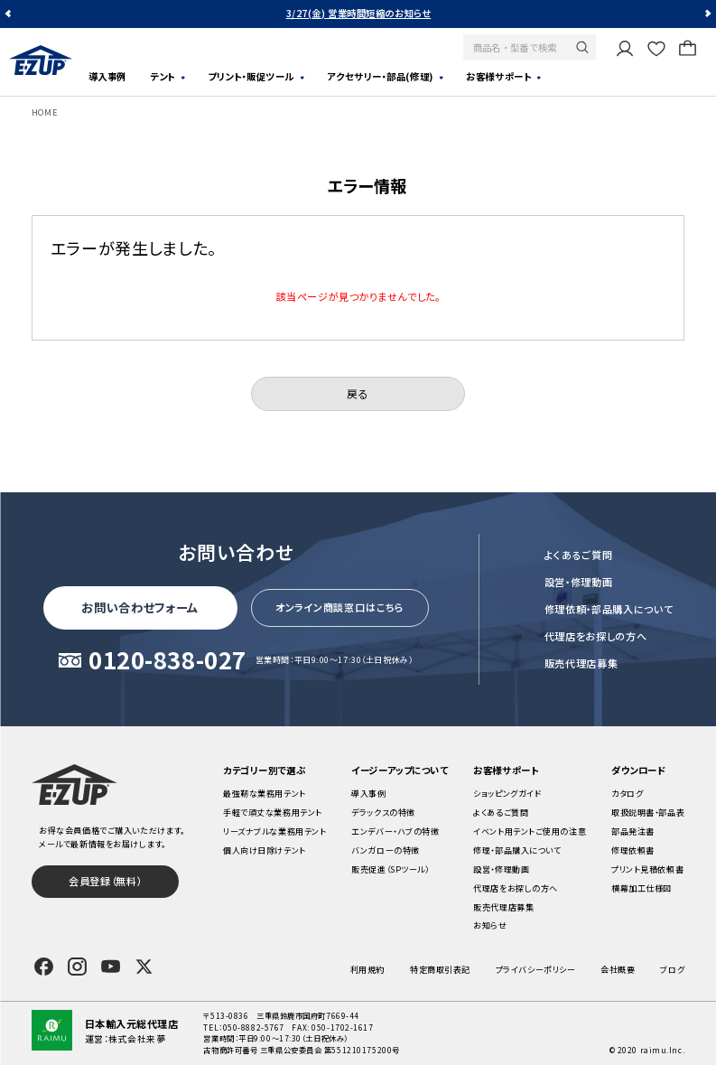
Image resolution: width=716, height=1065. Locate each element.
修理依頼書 (633, 850)
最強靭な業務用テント (264, 793)
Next (706, 14)
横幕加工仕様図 (641, 888)
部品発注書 (633, 831)
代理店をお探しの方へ (595, 636)
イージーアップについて (399, 770)
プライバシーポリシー (536, 969)
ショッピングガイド (507, 793)
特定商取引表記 (440, 969)
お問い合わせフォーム (140, 607)
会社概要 (617, 969)
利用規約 (367, 969)
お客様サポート (498, 76)
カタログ (627, 793)
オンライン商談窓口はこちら (339, 607)
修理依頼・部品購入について (609, 609)
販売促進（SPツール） (390, 869)
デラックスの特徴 (382, 812)
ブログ (672, 969)
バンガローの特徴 (385, 850)
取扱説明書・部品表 (647, 812)
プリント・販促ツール (251, 76)
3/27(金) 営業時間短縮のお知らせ (359, 13)
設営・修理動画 (578, 582)
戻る (357, 393)
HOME (45, 112)
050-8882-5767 (253, 1027)
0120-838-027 (167, 660)
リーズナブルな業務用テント (274, 831)
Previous (9, 14)
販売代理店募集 (581, 663)
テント (162, 76)
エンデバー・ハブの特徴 (395, 831)
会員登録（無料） (105, 880)
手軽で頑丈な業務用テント (272, 812)
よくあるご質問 (578, 554)
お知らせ (490, 925)
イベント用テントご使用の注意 (529, 831)
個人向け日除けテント (264, 850)
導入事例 (107, 76)
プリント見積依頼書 (647, 869)
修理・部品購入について (517, 850)
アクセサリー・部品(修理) (379, 76)
